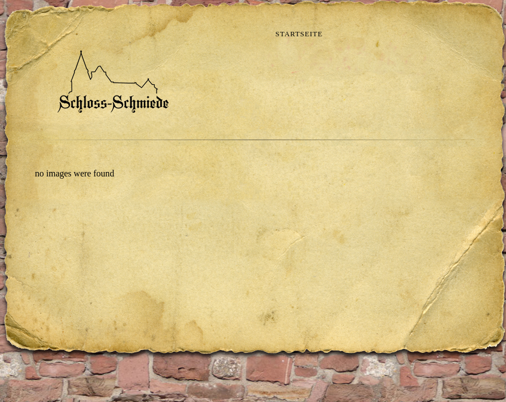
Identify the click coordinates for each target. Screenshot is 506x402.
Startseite (299, 34)
